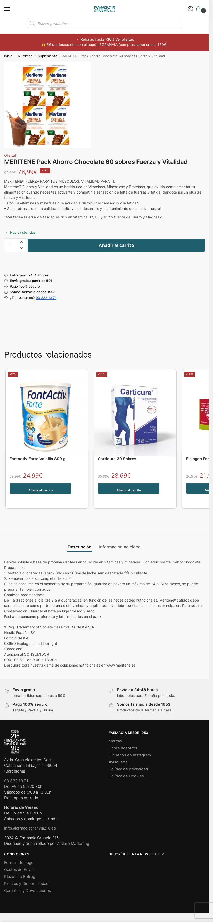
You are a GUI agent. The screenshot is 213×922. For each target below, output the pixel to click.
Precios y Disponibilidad (26, 872)
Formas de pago (18, 851)
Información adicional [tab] (120, 536)
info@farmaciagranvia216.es (30, 817)
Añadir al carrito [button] (40, 488)
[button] (199, 9)
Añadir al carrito (116, 245)
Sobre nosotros (123, 737)
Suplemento (47, 56)
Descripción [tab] (80, 536)
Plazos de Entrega (20, 865)
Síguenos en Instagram (130, 744)
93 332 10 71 (46, 298)
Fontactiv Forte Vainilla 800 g (37, 458)
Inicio (8, 56)
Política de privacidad (128, 758)
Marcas (115, 730)
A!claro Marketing (73, 832)
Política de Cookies (126, 765)
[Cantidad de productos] (10, 245)
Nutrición (25, 56)
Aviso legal (118, 751)
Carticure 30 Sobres (117, 458)
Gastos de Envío (19, 858)
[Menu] (11, 9)
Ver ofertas (124, 39)
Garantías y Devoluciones (27, 879)
